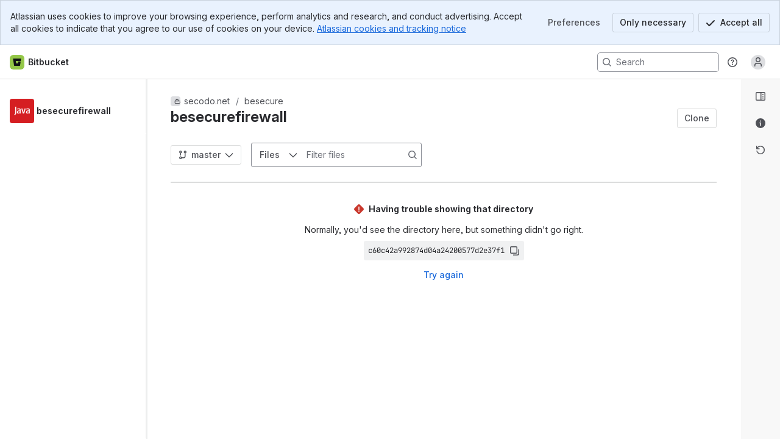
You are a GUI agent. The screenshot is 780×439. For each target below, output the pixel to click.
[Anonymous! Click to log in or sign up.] (758, 62)
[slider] (151, 259)
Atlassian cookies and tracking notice (391, 28)
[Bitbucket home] (40, 62)
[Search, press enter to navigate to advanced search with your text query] (658, 62)
